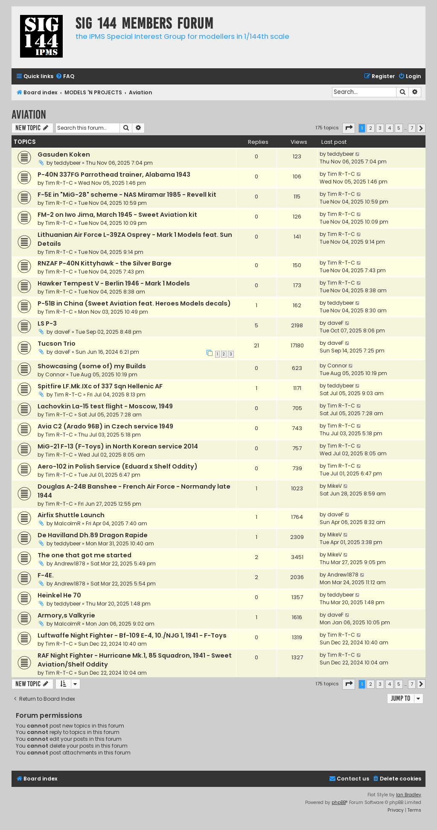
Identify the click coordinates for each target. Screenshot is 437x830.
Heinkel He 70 (59, 595)
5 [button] (398, 128)
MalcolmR (67, 523)
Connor (55, 374)
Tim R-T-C (59, 182)
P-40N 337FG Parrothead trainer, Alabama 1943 (114, 174)
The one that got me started (84, 555)
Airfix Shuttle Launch (71, 515)
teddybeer (67, 162)
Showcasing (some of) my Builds (92, 366)
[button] (348, 128)
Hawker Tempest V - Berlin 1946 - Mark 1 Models (114, 283)
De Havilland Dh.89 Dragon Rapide (93, 535)
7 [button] (412, 128)
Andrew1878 (69, 563)
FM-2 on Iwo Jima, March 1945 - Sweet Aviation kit (117, 214)
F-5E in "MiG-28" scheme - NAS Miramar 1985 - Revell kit (127, 194)
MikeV (334, 485)
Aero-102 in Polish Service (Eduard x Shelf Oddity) (118, 466)
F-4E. (46, 575)
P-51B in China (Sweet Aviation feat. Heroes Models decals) (134, 303)
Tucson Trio (57, 343)
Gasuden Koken (64, 154)
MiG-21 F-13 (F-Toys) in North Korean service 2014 (118, 446)
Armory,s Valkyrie (66, 615)
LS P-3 (47, 323)
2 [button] (370, 128)
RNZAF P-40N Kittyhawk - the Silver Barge (105, 263)
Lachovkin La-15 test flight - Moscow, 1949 (105, 406)
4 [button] (389, 128)
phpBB (339, 802)
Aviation (29, 114)
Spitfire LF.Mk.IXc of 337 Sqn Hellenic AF (100, 386)
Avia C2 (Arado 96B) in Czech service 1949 (105, 426)
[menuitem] (64, 76)
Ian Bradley (408, 795)
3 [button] (380, 128)
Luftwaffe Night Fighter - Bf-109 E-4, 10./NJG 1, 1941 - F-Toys (132, 635)
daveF (62, 331)
